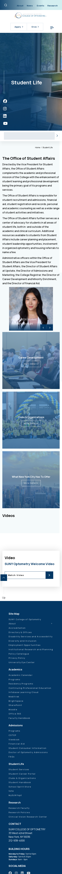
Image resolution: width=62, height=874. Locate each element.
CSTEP (12, 735)
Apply (19, 26)
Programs (14, 679)
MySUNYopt (15, 795)
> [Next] (50, 327)
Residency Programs (21, 683)
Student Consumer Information (27, 748)
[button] (57, 136)
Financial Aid (17, 743)
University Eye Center (22, 662)
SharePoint (15, 705)
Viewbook (14, 739)
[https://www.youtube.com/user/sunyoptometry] (5, 123)
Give (35, 26)
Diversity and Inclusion (23, 641)
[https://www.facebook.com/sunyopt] (5, 101)
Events (40, 5)
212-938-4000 (17, 840)
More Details (31, 364)
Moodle (13, 709)
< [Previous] (43, 327)
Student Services (32, 135)
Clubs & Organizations (22, 778)
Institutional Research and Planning (31, 649)
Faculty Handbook (19, 718)
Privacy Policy (17, 658)
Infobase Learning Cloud (24, 692)
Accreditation (17, 628)
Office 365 (15, 713)
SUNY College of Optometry (25, 619)
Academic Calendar (21, 675)
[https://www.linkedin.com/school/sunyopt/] (5, 116)
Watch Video (16, 575)
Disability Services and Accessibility (31, 636)
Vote (11, 791)
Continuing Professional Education (30, 688)
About (20, 5)
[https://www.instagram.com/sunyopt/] (5, 108)
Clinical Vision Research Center (28, 816)
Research (52, 5)
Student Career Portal (22, 774)
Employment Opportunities (25, 645)
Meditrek (14, 696)
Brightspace (16, 701)
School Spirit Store (20, 786)
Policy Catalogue (19, 654)
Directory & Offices (20, 632)
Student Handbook (20, 782)
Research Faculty (19, 808)
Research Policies (19, 812)
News (30, 5)
